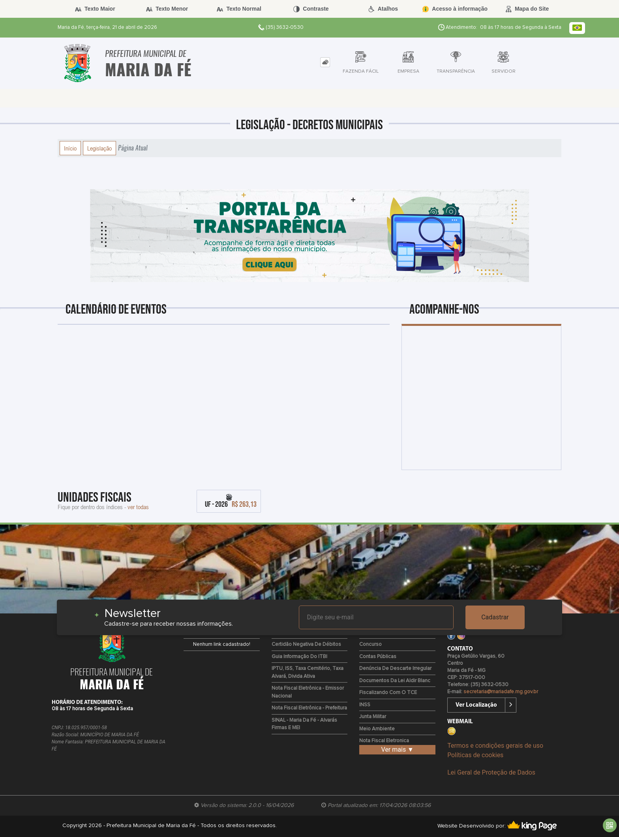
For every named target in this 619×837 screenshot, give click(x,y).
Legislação (99, 148)
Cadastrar (495, 617)
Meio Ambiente (377, 729)
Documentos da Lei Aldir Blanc (394, 680)
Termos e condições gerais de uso (495, 745)
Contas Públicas (377, 656)
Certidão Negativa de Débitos (306, 644)
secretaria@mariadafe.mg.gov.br (500, 691)
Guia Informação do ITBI (299, 656)
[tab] (325, 62)
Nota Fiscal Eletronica (384, 740)
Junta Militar (372, 716)
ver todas (138, 507)
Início (70, 148)
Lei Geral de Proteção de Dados (491, 772)
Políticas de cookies (475, 755)
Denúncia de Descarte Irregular (395, 668)
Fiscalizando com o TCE (388, 692)
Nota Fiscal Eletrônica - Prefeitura (309, 708)
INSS (364, 704)
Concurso (370, 644)
